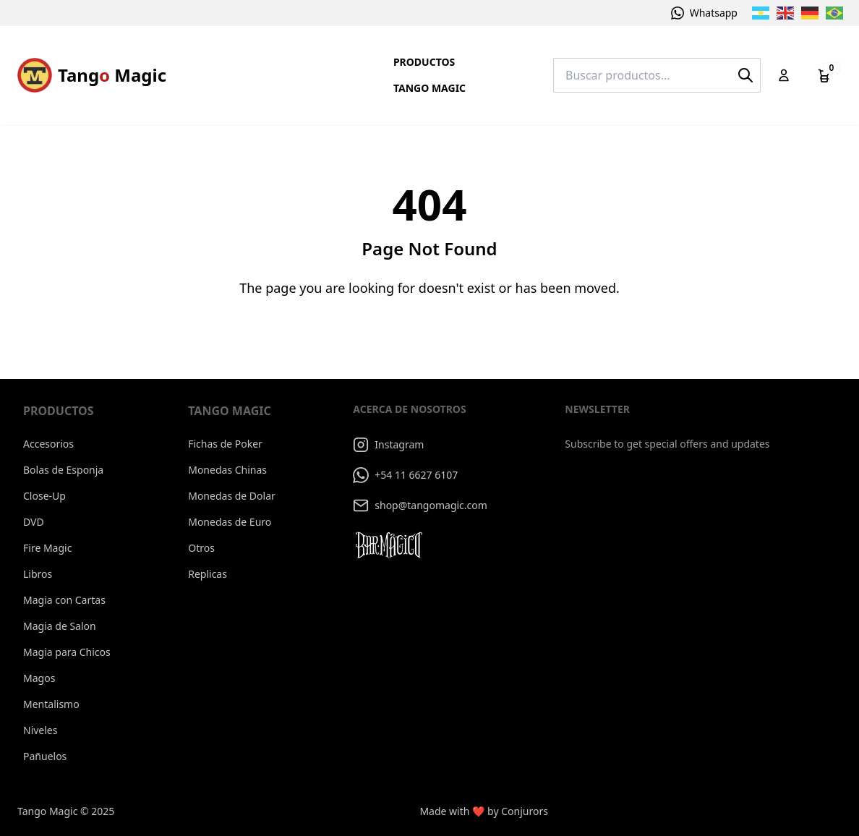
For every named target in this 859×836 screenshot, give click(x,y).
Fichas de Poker (225, 444)
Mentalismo (51, 704)
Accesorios (48, 444)
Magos (39, 678)
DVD (33, 522)
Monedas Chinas (227, 470)
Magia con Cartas (64, 600)
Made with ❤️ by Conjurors (483, 811)
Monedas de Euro (229, 522)
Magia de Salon (59, 626)
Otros (201, 548)
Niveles (40, 730)
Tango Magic (429, 88)
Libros (37, 574)
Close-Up (44, 496)
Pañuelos (45, 756)
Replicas (207, 574)
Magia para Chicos (67, 652)
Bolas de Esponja (63, 470)
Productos (424, 62)
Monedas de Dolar (231, 496)
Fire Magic (47, 548)
